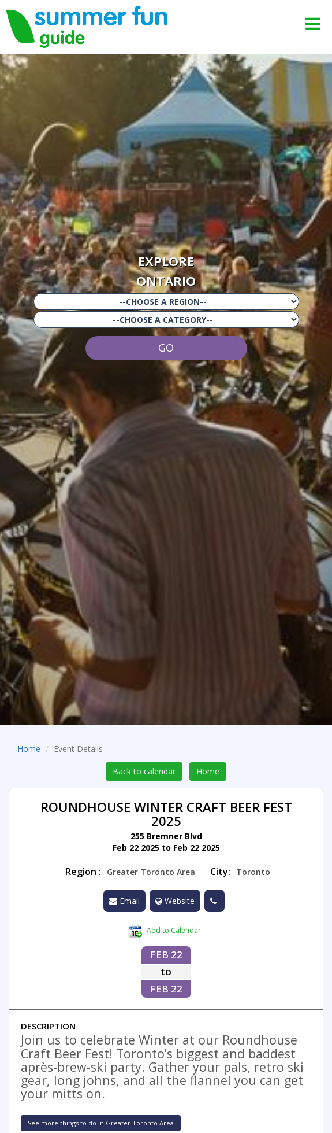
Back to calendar (144, 771)
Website (175, 900)
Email (124, 900)
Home (28, 748)
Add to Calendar (164, 931)
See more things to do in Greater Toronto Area (101, 1123)
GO (166, 348)
